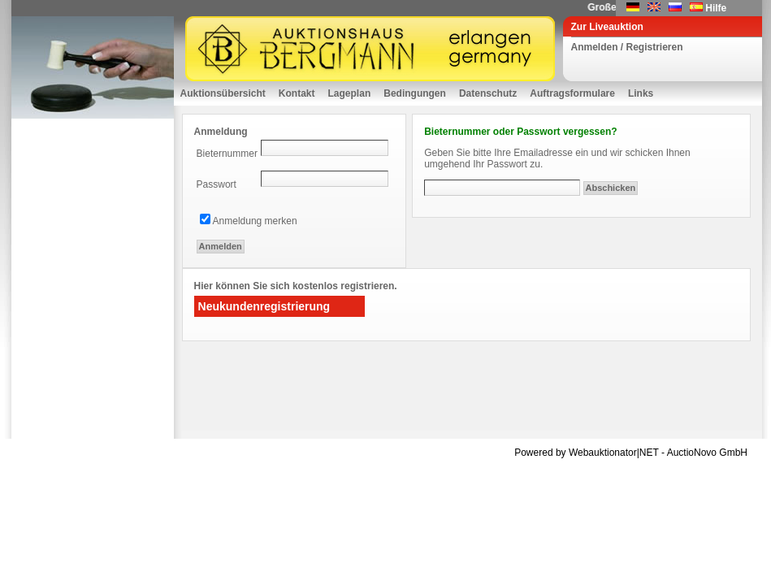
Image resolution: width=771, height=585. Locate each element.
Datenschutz (488, 93)
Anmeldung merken (255, 221)
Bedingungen (414, 93)
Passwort (216, 184)
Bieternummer (227, 153)
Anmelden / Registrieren (627, 47)
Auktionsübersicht (223, 93)
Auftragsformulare (572, 93)
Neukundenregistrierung (264, 306)
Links (640, 93)
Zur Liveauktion (607, 26)
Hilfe (715, 8)
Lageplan (349, 93)
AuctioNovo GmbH (707, 452)
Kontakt (297, 93)
